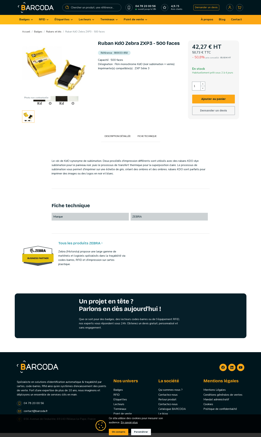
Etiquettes (120, 403)
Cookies (208, 408)
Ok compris (118, 432)
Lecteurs (118, 408)
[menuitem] (26, 23)
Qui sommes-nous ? (170, 394)
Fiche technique (147, 140)
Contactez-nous (168, 399)
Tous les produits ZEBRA (80, 247)
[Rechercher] (92, 9)
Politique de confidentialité (220, 413)
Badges (118, 394)
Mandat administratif (216, 403)
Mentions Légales (214, 394)
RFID (116, 399)
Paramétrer (141, 432)
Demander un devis (205, 9)
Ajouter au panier (213, 102)
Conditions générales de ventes (222, 399)
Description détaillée (118, 140)
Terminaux (119, 413)
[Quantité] (196, 90)
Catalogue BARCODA (172, 413)
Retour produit (167, 403)
